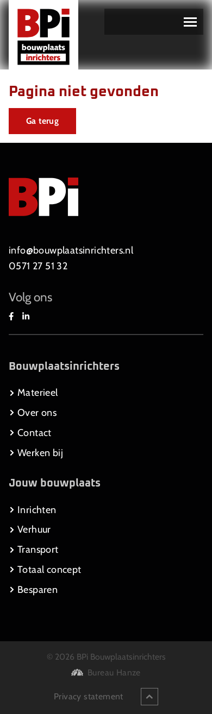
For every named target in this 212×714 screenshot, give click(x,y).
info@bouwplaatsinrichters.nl (71, 250)
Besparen (33, 590)
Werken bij (36, 453)
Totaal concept (45, 570)
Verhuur (30, 529)
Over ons (33, 413)
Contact (30, 433)
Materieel (33, 393)
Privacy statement (88, 696)
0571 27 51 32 (38, 266)
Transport (34, 549)
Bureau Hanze (114, 672)
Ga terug (42, 121)
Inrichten (33, 510)
